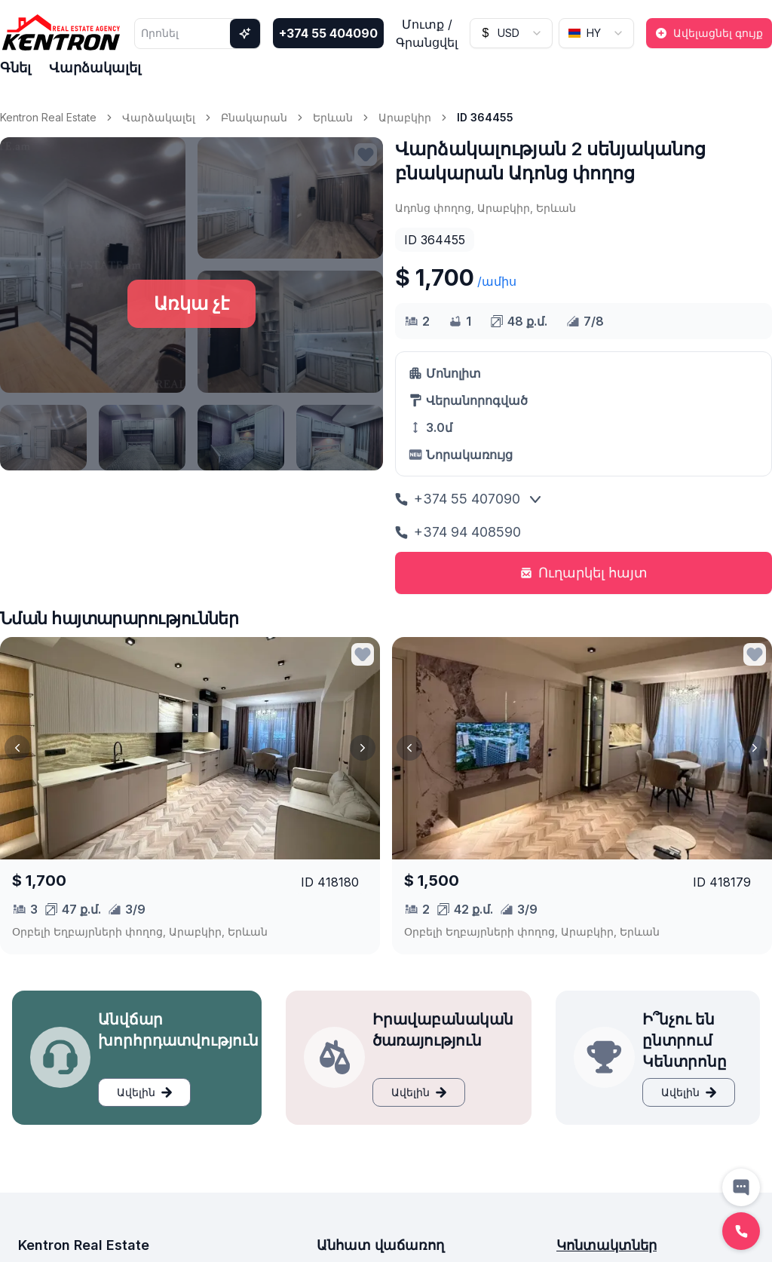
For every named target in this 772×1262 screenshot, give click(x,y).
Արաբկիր (404, 117)
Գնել (15, 67)
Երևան (333, 117)
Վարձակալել (95, 67)
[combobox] (511, 33)
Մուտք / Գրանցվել (427, 33)
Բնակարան (254, 117)
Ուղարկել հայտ (584, 572)
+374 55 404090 (328, 33)
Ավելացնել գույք (709, 32)
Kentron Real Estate (48, 117)
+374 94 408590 (458, 532)
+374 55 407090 (457, 499)
